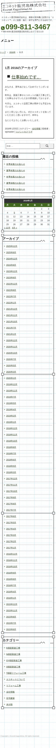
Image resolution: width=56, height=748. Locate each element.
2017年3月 (11, 535)
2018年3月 (11, 472)
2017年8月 (11, 504)
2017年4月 (11, 529)
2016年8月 (11, 579)
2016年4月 (11, 592)
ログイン (51, 742)
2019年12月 (11, 384)
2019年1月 (11, 422)
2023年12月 (11, 271)
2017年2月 (11, 541)
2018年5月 (11, 466)
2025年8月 (11, 252)
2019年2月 (11, 416)
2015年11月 (11, 610)
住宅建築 (10, 698)
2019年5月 (11, 403)
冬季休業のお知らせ (15, 164)
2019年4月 (11, 409)
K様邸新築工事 (13, 648)
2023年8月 (11, 277)
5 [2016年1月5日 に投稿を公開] (14, 212)
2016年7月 (11, 585)
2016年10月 (11, 566)
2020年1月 (11, 378)
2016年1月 (11, 598)
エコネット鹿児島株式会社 (28, 8)
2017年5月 (11, 522)
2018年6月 (11, 460)
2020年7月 (11, 359)
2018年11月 (11, 434)
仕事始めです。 (26, 77)
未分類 (9, 704)
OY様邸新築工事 (14, 660)
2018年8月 (11, 447)
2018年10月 (11, 441)
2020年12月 (11, 340)
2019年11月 (11, 390)
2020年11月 (11, 347)
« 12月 (7, 228)
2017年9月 (11, 497)
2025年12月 (11, 246)
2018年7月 (11, 453)
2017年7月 (11, 510)
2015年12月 (11, 604)
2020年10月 (11, 353)
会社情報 (36, 128)
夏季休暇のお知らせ (15, 183)
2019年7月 (11, 397)
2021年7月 (11, 328)
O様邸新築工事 (13, 667)
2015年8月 (11, 617)
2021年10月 (11, 321)
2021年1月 (11, 334)
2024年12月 (11, 259)
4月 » (14, 228)
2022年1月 (11, 303)
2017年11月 (11, 485)
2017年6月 (11, 516)
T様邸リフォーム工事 (16, 673)
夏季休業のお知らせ (15, 170)
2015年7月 (11, 623)
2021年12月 (11, 309)
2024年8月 (11, 265)
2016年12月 (11, 554)
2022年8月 (11, 290)
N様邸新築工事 (13, 654)
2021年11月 (11, 315)
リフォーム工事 (13, 685)
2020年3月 (11, 372)
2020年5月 (11, 365)
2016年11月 (11, 560)
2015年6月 (11, 629)
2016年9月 (11, 573)
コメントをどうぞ (24, 132)
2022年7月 (11, 296)
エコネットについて (15, 679)
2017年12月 (11, 478)
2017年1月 (11, 548)
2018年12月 (11, 428)
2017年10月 (11, 491)
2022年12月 (11, 284)
